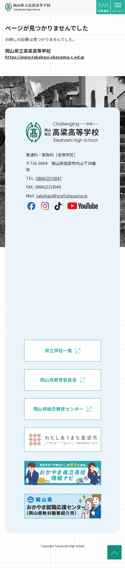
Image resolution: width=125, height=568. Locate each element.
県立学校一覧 (62, 350)
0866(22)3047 (49, 178)
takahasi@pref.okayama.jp (61, 196)
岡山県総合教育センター (62, 409)
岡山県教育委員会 (62, 380)
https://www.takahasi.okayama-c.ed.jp (44, 57)
